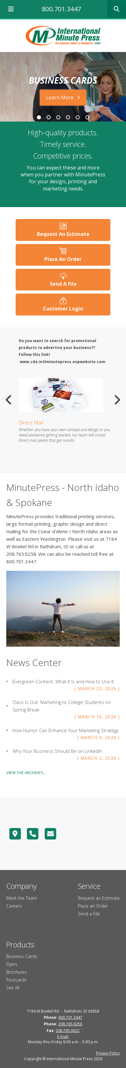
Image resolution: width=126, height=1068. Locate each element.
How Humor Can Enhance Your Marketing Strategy (65, 730)
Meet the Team (21, 898)
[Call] (33, 833)
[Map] (15, 833)
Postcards (16, 980)
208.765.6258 (70, 1024)
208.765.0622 (67, 1030)
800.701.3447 (61, 9)
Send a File (89, 914)
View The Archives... (26, 772)
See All (12, 988)
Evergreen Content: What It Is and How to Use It (63, 681)
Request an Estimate (99, 898)
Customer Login (63, 308)
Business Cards (21, 956)
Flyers (12, 964)
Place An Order (63, 259)
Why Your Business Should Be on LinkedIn (57, 751)
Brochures (16, 972)
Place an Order (93, 906)
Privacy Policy (108, 1053)
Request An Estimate (63, 234)
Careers (14, 906)
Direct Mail (31, 422)
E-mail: (63, 1036)
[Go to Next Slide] (117, 399)
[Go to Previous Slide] (9, 399)
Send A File (63, 283)
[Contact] (50, 833)
